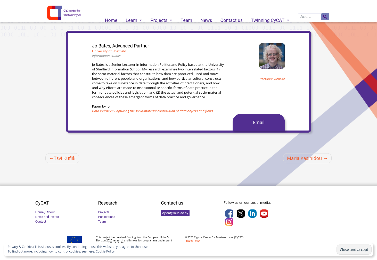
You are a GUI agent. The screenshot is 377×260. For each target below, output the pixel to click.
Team (186, 19)
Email (259, 122)
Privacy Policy (193, 240)
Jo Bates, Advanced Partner (120, 45)
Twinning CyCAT (268, 19)
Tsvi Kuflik (64, 158)
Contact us (231, 19)
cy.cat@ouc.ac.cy (175, 213)
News (206, 19)
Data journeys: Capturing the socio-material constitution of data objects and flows (152, 111)
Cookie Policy (105, 251)
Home (111, 19)
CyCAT (238, 237)
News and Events (47, 217)
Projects (159, 19)
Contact (40, 221)
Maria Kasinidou (304, 158)
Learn (132, 19)
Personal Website (272, 79)
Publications (106, 217)
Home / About (45, 212)
